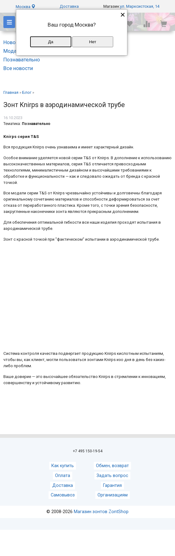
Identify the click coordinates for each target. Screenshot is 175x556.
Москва (25, 6)
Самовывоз (63, 495)
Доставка (69, 6)
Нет (92, 41)
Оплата (62, 475)
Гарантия (112, 485)
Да (50, 41)
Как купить (62, 465)
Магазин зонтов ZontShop (101, 511)
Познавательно (21, 59)
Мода (10, 51)
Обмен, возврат (112, 465)
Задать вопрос (112, 475)
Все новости (18, 68)
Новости (13, 42)
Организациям (112, 495)
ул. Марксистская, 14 (139, 6)
